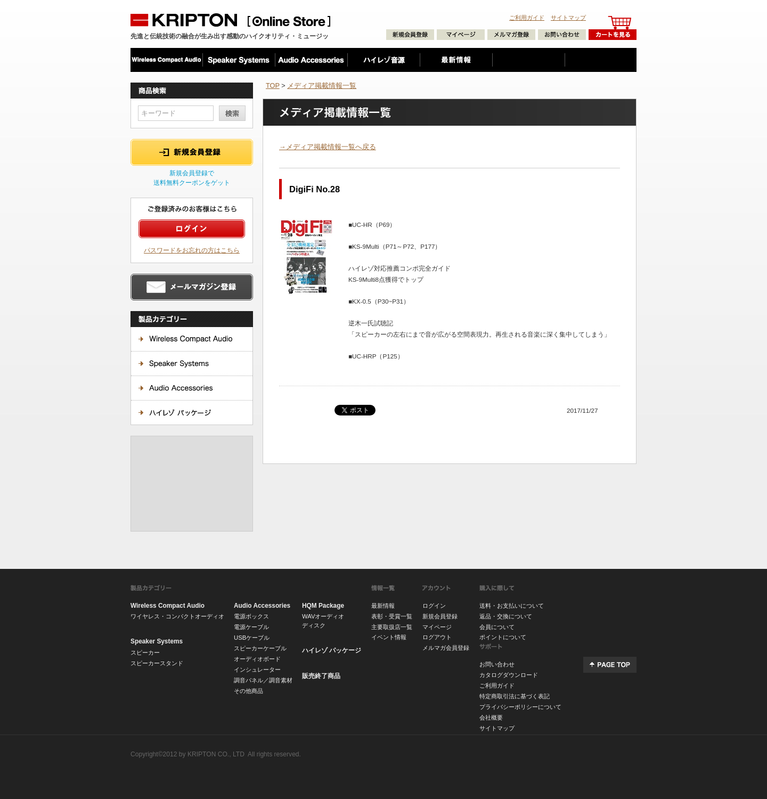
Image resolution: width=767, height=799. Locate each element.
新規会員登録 (440, 616)
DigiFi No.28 (314, 189)
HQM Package (323, 605)
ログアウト (437, 637)
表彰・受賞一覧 (391, 616)
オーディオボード (257, 659)
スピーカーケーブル (260, 648)
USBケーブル (252, 637)
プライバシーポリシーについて (520, 707)
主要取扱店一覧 (391, 627)
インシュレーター (257, 669)
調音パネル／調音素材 (263, 680)
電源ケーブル (251, 627)
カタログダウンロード (508, 675)
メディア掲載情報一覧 (321, 85)
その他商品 (248, 691)
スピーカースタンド (156, 663)
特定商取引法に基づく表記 (514, 696)
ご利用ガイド (526, 17)
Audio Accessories (262, 605)
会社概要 (491, 717)
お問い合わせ (497, 664)
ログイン (434, 605)
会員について (497, 627)
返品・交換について (505, 616)
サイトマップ (568, 17)
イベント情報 (388, 637)
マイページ (437, 627)
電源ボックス (251, 616)
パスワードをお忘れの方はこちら (192, 250)
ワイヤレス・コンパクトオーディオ (177, 616)
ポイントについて (502, 637)
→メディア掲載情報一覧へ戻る (327, 147)
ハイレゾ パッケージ (331, 650)
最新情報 (383, 605)
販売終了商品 (321, 676)
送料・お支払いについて (511, 605)
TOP (273, 85)
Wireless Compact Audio (167, 605)
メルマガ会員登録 (445, 648)
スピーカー (145, 652)
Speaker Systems (156, 641)
